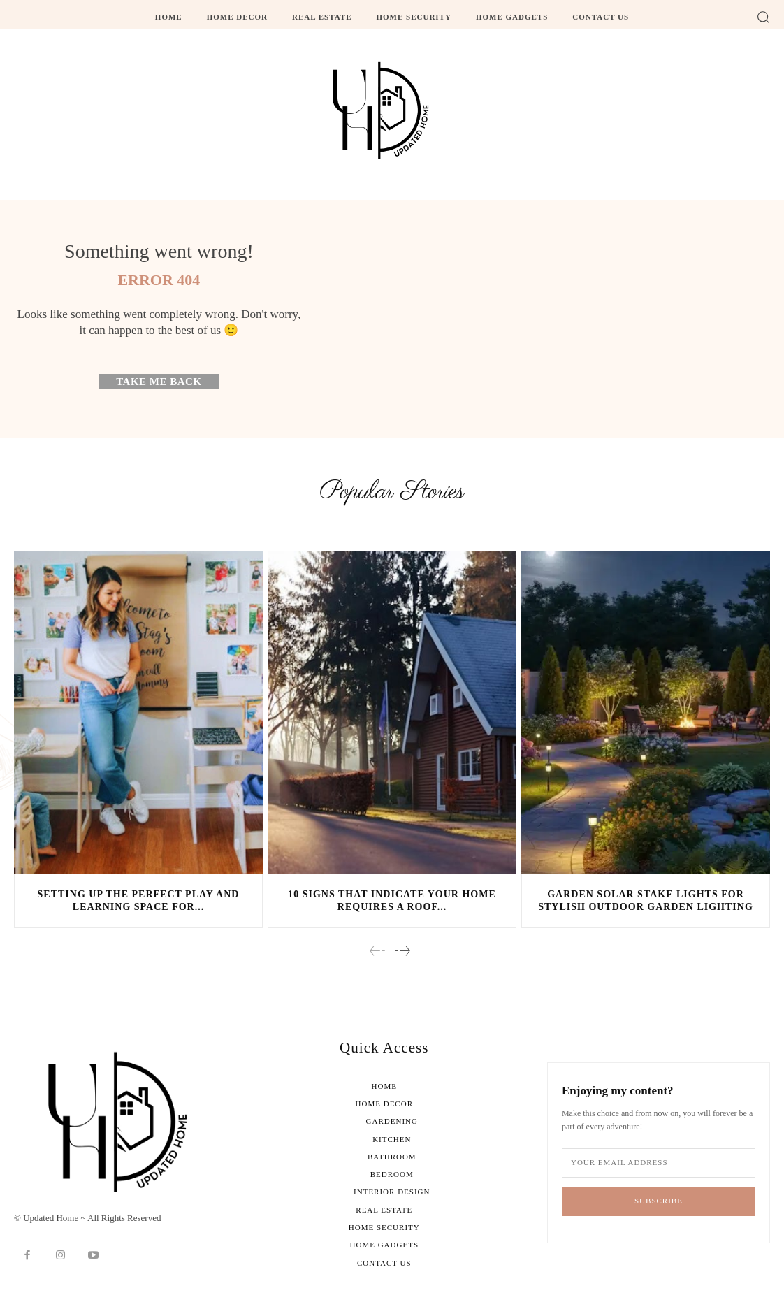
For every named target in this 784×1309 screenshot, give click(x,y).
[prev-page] (377, 952)
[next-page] (402, 952)
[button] (763, 16)
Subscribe (658, 1202)
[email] (658, 1163)
